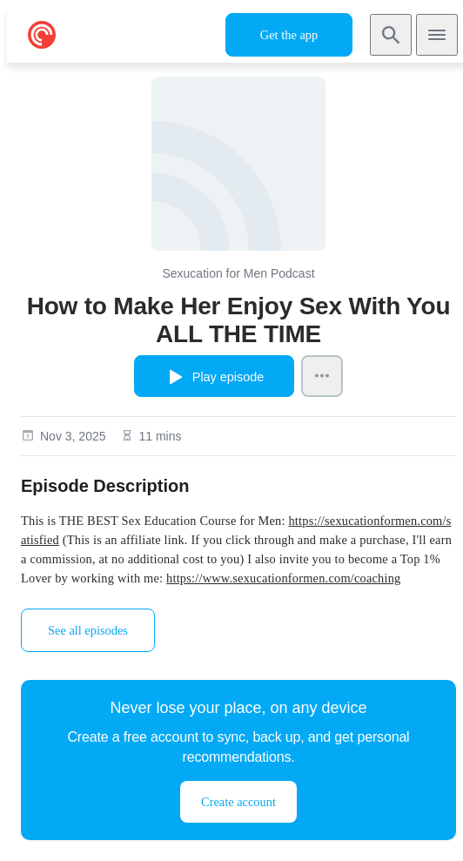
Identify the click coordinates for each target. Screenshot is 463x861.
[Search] (391, 35)
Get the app (289, 35)
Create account (238, 802)
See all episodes (88, 630)
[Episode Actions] (322, 376)
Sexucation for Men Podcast (238, 273)
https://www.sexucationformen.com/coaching (283, 578)
